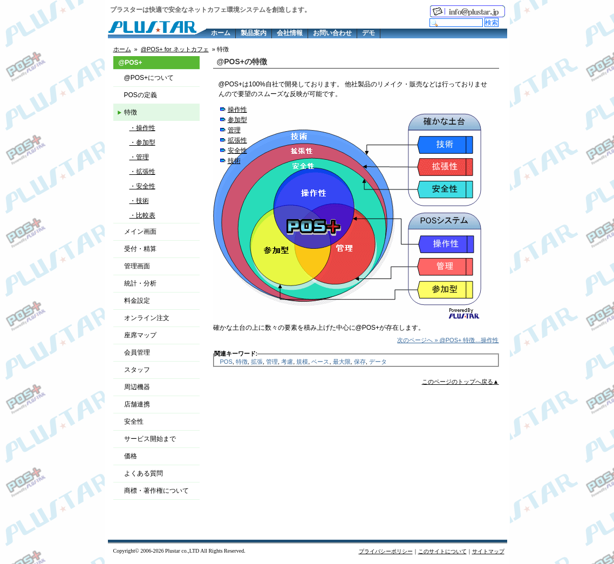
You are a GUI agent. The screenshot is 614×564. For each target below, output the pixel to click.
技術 (234, 161)
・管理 (139, 157)
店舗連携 (137, 404)
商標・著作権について (156, 490)
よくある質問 (143, 473)
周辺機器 (137, 387)
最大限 (342, 361)
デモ (368, 33)
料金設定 (137, 300)
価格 (130, 456)
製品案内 (254, 33)
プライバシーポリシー (386, 551)
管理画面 (137, 266)
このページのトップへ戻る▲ (460, 381)
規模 (302, 361)
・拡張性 (142, 171)
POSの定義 (140, 95)
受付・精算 (140, 249)
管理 (234, 130)
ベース (320, 361)
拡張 (257, 361)
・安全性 (142, 186)
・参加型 (142, 142)
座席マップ (140, 335)
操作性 (237, 109)
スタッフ (137, 369)
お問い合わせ (332, 33)
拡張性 (237, 140)
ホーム (220, 33)
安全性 (237, 150)
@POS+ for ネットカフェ (175, 49)
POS (226, 361)
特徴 (242, 361)
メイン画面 (140, 231)
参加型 (237, 120)
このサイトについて (442, 551)
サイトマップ (488, 551)
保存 (360, 361)
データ (378, 361)
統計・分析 (140, 283)
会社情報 (290, 33)
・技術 (139, 201)
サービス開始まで (150, 439)
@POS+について (149, 77)
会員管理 (137, 352)
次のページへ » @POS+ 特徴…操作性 (448, 340)
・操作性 (142, 128)
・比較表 (142, 215)
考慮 (287, 361)
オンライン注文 (146, 318)
